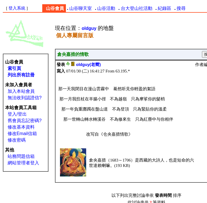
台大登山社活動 (136, 8)
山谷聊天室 (80, 8)
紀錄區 (164, 8)
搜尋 (181, 8)
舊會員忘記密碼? (25, 120)
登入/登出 (17, 114)
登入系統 (16, 8)
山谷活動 (106, 8)
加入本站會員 (21, 91)
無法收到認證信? (25, 97)
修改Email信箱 (22, 133)
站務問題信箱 (21, 156)
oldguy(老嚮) (88, 64)
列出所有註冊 (21, 74)
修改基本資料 (21, 127)
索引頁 (14, 68)
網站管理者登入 (23, 162)
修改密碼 (17, 140)
